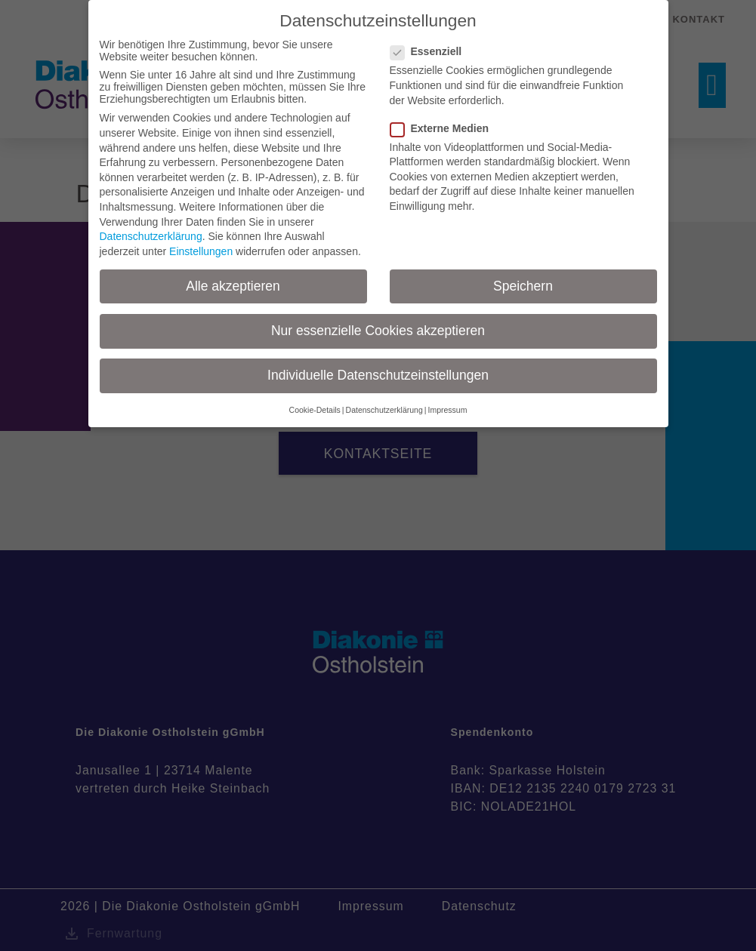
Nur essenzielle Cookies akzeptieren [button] (378, 330)
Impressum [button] (447, 409)
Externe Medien (444, 128)
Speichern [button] (523, 286)
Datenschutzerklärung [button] (384, 409)
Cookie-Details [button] (315, 409)
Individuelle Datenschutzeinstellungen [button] (378, 375)
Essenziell (431, 51)
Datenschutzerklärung (151, 236)
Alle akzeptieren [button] (233, 286)
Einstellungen (201, 251)
